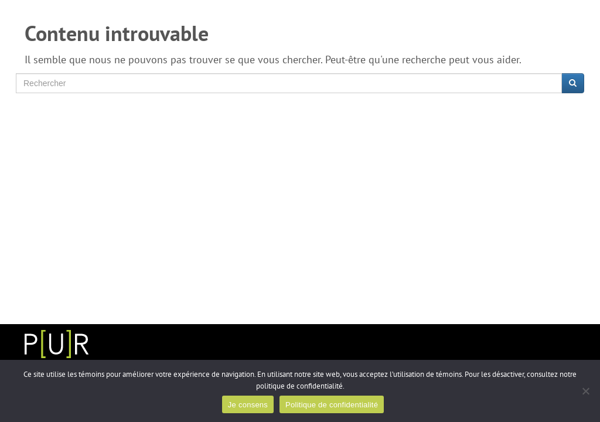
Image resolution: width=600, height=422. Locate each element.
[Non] (585, 391)
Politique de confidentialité (331, 404)
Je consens (248, 404)
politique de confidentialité (299, 386)
